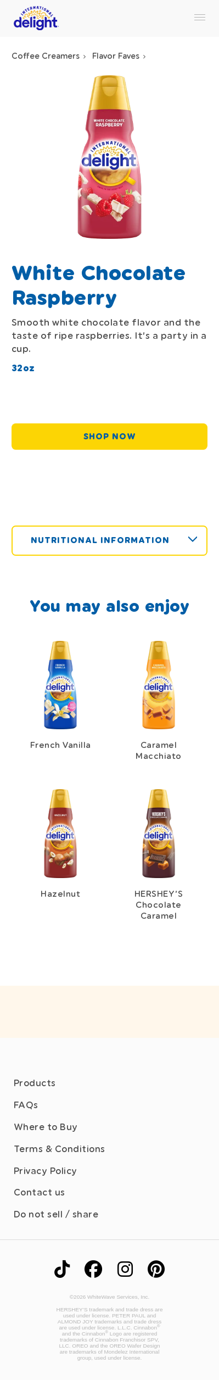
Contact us (39, 1192)
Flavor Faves (115, 56)
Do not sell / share (56, 1214)
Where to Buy (46, 1127)
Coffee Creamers (46, 56)
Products (35, 1083)
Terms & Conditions (59, 1149)
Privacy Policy (45, 1171)
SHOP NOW (109, 437)
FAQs (26, 1105)
